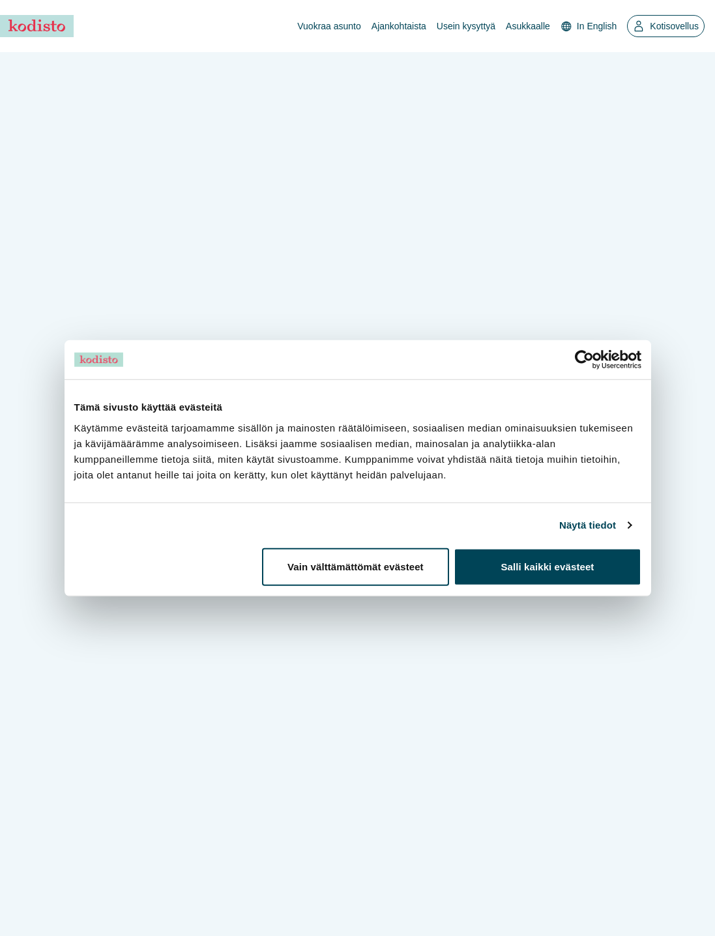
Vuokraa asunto (329, 26)
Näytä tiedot (587, 525)
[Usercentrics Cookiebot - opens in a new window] (584, 360)
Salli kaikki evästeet (547, 566)
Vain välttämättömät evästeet (355, 566)
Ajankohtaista (399, 26)
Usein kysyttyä (466, 26)
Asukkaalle (528, 26)
